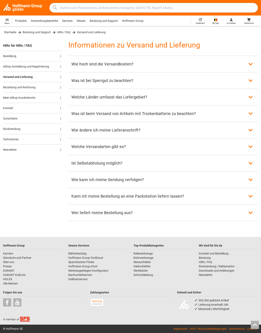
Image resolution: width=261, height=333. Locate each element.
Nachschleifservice (80, 275)
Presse (7, 266)
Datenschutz (237, 328)
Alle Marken (10, 283)
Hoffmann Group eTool (82, 266)
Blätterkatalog (77, 253)
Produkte (21, 20)
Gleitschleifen (142, 266)
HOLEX (7, 279)
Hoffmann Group (133, 20)
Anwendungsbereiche (44, 20)
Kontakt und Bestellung (213, 253)
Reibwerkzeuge (143, 253)
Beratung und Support (104, 20)
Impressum (180, 328)
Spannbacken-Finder (81, 262)
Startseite (10, 32)
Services (67, 20)
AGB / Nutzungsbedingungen (208, 328)
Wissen (81, 20)
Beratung (205, 257)
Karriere (8, 253)
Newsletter (205, 275)
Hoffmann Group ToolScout (85, 257)
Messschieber (142, 262)
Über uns (8, 262)
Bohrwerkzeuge (143, 257)
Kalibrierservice (77, 279)
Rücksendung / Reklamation (216, 266)
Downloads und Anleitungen (216, 270)
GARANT (8, 270)
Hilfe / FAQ (64, 32)
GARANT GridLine (14, 275)
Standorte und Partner (17, 257)
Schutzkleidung (143, 275)
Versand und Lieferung (91, 32)
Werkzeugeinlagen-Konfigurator (88, 270)
